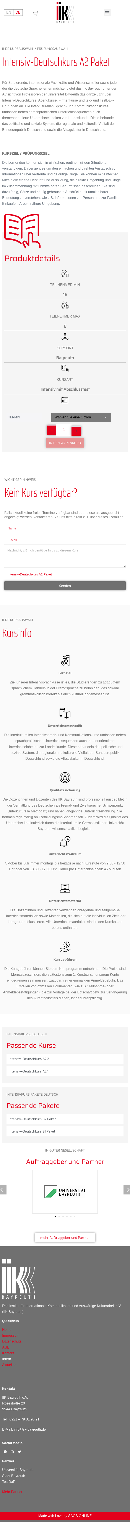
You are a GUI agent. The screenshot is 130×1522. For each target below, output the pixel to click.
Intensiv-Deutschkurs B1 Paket (32, 1131)
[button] (107, 12)
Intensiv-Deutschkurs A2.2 (29, 1058)
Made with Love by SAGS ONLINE (65, 1516)
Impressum (10, 1335)
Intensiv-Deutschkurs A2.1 (28, 1071)
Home (6, 1329)
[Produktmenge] (64, 430)
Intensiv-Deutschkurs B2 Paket (32, 1119)
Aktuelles (9, 1365)
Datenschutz (11, 1341)
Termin (14, 417)
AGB (6, 1347)
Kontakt (8, 1353)
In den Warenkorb (65, 442)
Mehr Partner (12, 1492)
